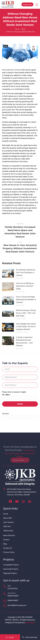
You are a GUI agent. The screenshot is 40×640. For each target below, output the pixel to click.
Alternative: (5, 413)
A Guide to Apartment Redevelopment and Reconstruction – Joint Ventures (24, 341)
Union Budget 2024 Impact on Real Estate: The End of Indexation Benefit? (26, 326)
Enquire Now (27, 5)
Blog (5, 46)
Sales (10, 637)
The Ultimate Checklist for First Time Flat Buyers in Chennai (25, 272)
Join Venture (29, 637)
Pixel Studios (30, 622)
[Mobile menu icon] (36, 4)
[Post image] (8, 273)
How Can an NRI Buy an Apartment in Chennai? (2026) (25, 286)
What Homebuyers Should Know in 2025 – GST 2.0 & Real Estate (26, 313)
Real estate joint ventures (11, 70)
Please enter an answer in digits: (14, 392)
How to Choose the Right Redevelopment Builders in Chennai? (26, 299)
